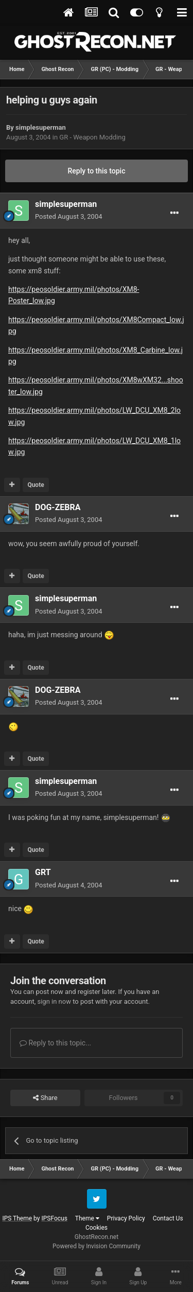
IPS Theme (17, 1218)
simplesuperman (40, 127)
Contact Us (168, 1218)
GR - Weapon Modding (92, 137)
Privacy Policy (126, 1218)
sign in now (54, 1001)
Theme (87, 1218)
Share (45, 1098)
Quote (35, 484)
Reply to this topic (97, 171)
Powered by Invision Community (96, 1246)
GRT (43, 872)
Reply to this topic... (55, 1043)
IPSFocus (54, 1218)
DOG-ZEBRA (58, 507)
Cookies (96, 1227)
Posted (68, 216)
